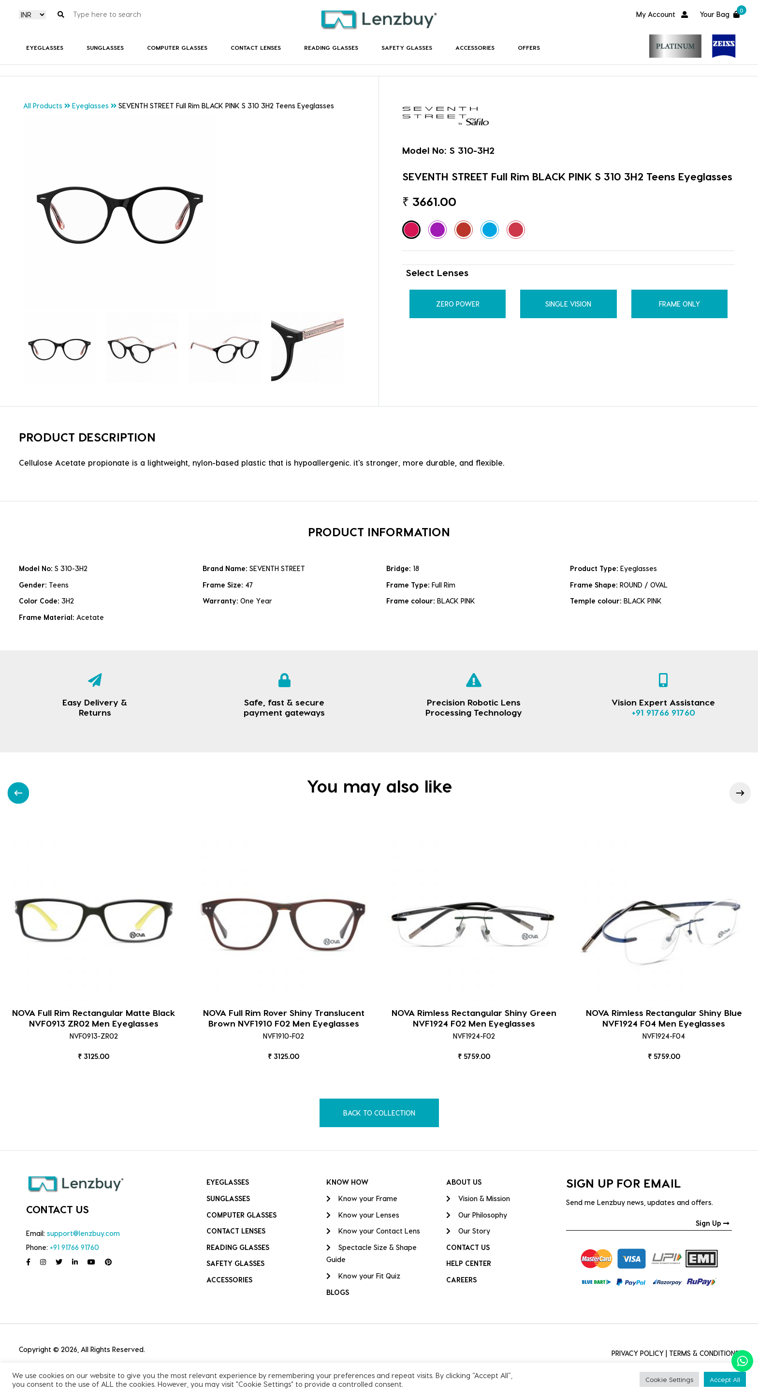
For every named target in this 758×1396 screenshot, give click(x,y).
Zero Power (458, 304)
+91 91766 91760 (663, 712)
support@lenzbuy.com (83, 1233)
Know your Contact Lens (373, 1231)
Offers (529, 47)
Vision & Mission (478, 1198)
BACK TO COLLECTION (379, 1113)
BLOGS (337, 1292)
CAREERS (461, 1280)
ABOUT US (463, 1182)
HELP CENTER (468, 1263)
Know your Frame (361, 1198)
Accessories (475, 47)
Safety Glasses (406, 47)
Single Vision (568, 304)
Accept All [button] (725, 1379)
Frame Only (679, 304)
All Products (42, 106)
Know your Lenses (362, 1215)
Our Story (468, 1231)
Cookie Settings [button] (669, 1379)
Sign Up (712, 1223)
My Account (662, 14)
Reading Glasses (331, 47)
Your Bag (719, 13)
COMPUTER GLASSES (177, 47)
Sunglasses (105, 47)
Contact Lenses (256, 47)
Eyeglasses (44, 47)
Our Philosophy (476, 1215)
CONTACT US (468, 1247)
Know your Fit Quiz (363, 1276)
